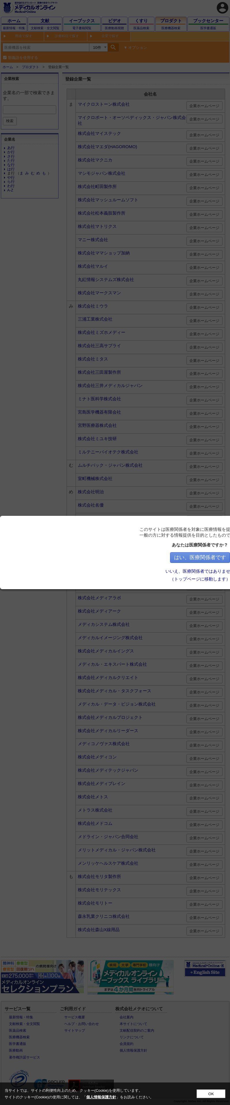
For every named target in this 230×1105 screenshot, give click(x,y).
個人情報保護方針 (101, 1097)
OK (211, 1094)
